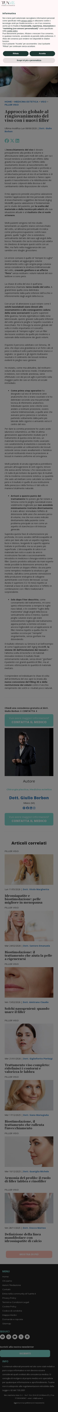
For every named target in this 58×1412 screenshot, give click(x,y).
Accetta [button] (42, 1399)
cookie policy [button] (12, 1377)
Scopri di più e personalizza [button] (29, 1406)
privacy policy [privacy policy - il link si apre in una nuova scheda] (26, 1366)
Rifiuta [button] (16, 1399)
